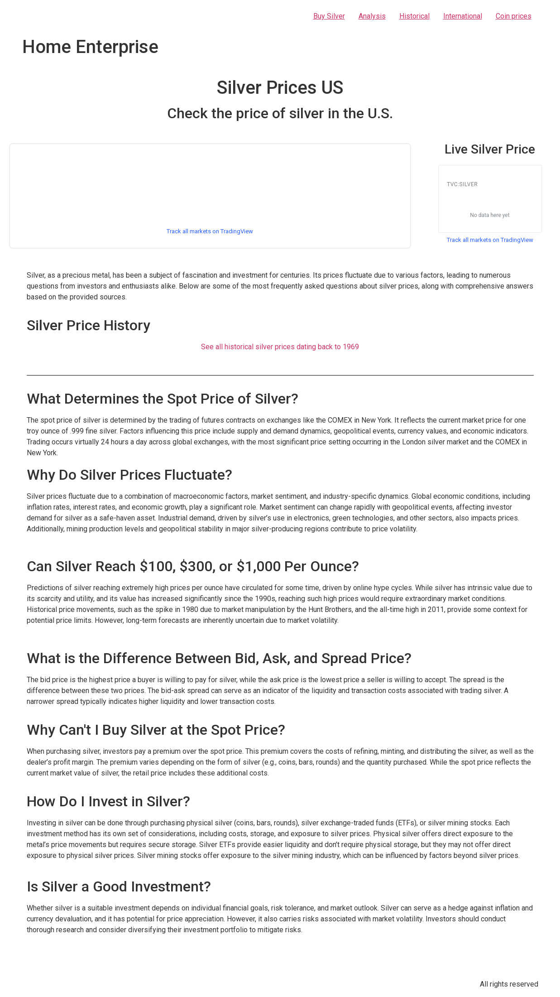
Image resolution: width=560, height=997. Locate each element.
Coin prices (513, 16)
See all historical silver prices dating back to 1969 (280, 346)
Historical (414, 16)
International (462, 16)
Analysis (372, 16)
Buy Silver (329, 16)
